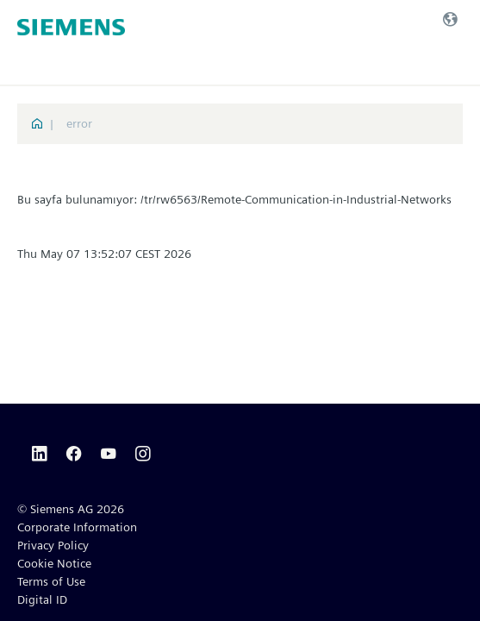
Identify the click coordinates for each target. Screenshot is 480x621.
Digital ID (42, 599)
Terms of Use (51, 581)
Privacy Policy (53, 545)
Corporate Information (77, 527)
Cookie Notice (54, 563)
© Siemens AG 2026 (70, 509)
